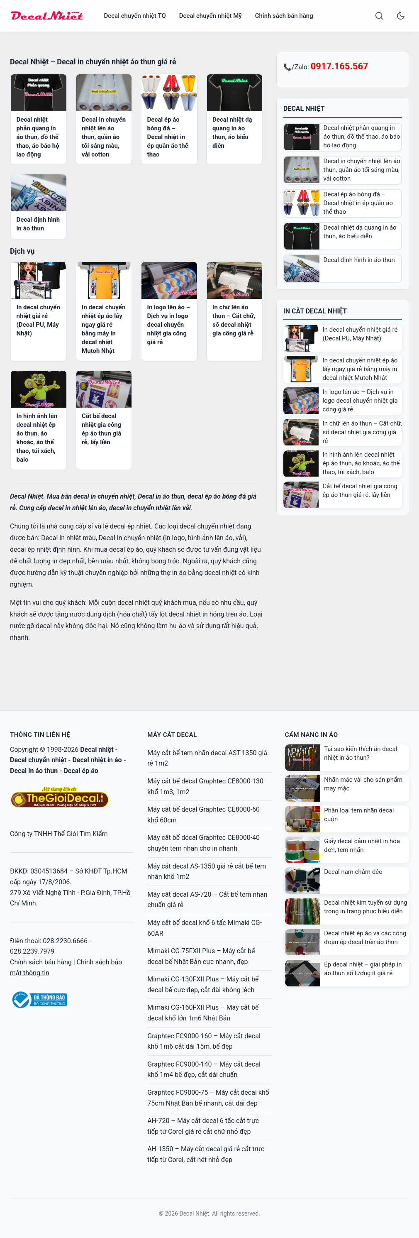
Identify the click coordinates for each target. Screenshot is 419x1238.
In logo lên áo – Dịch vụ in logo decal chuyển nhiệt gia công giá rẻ (168, 324)
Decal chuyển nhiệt (38, 760)
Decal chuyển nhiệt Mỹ (210, 16)
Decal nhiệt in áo (97, 760)
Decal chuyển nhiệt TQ (135, 16)
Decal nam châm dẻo (353, 872)
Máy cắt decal (172, 735)
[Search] (379, 15)
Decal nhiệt (96, 750)
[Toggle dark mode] (400, 15)
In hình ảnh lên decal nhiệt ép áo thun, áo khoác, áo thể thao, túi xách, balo (361, 463)
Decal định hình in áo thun (359, 260)
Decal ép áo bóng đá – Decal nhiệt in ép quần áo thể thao (167, 137)
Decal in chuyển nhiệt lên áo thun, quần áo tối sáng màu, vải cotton (104, 137)
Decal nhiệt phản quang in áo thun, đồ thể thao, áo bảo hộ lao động (38, 137)
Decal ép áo (80, 771)
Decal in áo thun (34, 771)
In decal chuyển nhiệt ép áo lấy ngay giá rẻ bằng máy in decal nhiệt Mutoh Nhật (360, 369)
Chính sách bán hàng (284, 16)
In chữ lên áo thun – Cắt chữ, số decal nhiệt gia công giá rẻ (362, 432)
